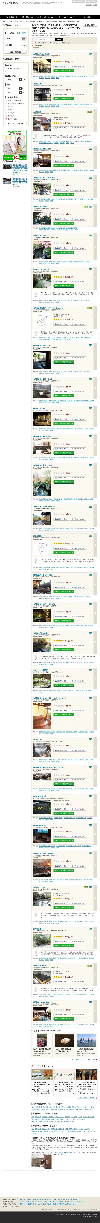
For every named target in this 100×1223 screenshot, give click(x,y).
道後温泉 (61, 1201)
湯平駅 (53, 78)
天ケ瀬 (58, 1107)
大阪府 (54, 1199)
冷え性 (80, 1117)
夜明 (33, 1107)
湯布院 (73, 1201)
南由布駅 (47, 78)
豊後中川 (52, 1107)
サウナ (63, 1121)
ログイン (89, 5)
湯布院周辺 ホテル (83, 1024)
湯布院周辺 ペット (82, 199)
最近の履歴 (91, 2)
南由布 (39, 1109)
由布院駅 (41, 78)
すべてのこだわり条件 (16, 123)
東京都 (49, 1199)
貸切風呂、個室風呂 (48, 1117)
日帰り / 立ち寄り (14, 68)
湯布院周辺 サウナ (44, 339)
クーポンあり (54, 43)
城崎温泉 (39, 1201)
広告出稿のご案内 (62, 1209)
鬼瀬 (61, 1109)
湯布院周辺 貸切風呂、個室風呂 (69, 104)
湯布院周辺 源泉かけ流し (86, 104)
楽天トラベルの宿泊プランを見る (64, 70)
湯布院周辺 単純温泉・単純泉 (47, 76)
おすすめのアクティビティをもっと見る (84, 1059)
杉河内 (63, 1107)
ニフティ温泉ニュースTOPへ (86, 1098)
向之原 (66, 1109)
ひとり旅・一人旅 (37, 1121)
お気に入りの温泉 (78, 2)
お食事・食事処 (45, 1119)
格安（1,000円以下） (58, 1119)
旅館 (33, 1119)
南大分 (81, 1109)
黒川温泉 (67, 1201)
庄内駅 (57, 78)
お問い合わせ (93, 1209)
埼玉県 (28, 1199)
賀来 (77, 1109)
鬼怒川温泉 (79, 1201)
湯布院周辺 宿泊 (60, 76)
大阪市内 (55, 1204)
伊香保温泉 (53, 1201)
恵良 (78, 1107)
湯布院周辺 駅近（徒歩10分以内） (84, 141)
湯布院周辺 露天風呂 (54, 104)
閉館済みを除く (67, 43)
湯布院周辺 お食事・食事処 (67, 401)
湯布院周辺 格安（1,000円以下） (65, 141)
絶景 (67, 1121)
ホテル (37, 1119)
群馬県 (44, 1199)
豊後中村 (87, 1107)
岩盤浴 (10, 110)
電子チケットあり (40, 43)
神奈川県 (22, 1199)
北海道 (60, 1199)
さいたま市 (38, 1204)
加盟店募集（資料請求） (48, 1209)
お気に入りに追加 (79, 66)
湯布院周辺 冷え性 (71, 76)
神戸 (73, 1204)
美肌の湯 (82, 1119)
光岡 (36, 1107)
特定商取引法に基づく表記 (78, 1214)
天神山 (52, 1109)
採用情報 (94, 1214)
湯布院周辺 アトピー (66, 371)
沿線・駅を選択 (15, 52)
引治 (82, 1107)
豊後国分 (71, 1109)
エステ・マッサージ (72, 1119)
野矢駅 (57, 106)
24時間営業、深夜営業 (16, 103)
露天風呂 (38, 1117)
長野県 (65, 1199)
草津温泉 (22, 1201)
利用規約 (88, 1214)
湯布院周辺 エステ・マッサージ (85, 76)
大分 (91, 1109)
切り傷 (72, 1121)
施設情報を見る (61, 66)
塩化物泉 (57, 1121)
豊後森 (74, 1107)
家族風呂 (67, 1117)
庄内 (47, 1109)
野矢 (92, 1107)
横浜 (21, 1204)
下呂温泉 (46, 1201)
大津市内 (68, 1204)
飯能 (44, 1204)
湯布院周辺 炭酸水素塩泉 (45, 499)
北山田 (68, 1107)
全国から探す (21, 33)
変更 (23, 39)
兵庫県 (39, 1199)
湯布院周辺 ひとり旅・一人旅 (47, 141)
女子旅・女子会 (49, 1121)
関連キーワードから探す (11, 1206)
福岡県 (75, 1199)
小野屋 (57, 1109)
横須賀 (29, 1204)
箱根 (27, 1201)
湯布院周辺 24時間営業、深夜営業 (85, 401)
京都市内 (61, 1204)
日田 (40, 1107)
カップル (74, 1117)
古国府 (86, 1109)
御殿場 (49, 1204)
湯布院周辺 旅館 (53, 170)
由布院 (34, 1109)
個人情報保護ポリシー (63, 1214)
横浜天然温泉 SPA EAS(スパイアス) (66, 1152)
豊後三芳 (45, 1107)
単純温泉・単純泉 (88, 1117)
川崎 (25, 1204)
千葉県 (34, 1199)
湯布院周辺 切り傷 (81, 818)
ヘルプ (85, 1209)
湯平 (43, 1109)
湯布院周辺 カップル (66, 300)
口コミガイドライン (75, 1209)
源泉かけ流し (60, 1117)
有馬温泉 (33, 1201)
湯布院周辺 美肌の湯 (54, 261)
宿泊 (33, 1117)
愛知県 (70, 1199)
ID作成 (95, 5)
